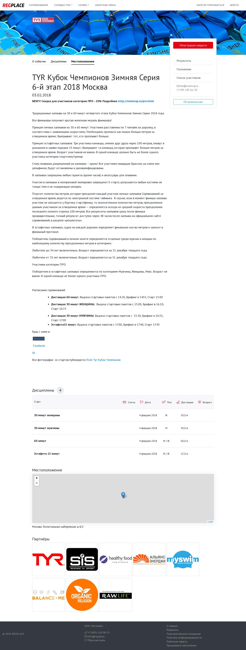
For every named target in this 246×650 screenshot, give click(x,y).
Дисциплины (58, 61)
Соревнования (38, 5)
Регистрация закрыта (193, 45)
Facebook (39, 346)
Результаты (184, 61)
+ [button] (37, 478)
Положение (184, 69)
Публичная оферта (177, 641)
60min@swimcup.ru (187, 86)
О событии (39, 61)
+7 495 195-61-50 (187, 89)
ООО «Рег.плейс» (93, 626)
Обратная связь (105, 5)
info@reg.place (94, 636)
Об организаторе (193, 101)
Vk (33, 353)
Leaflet (210, 522)
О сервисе (172, 626)
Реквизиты (172, 629)
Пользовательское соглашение (184, 633)
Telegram (39, 339)
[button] (63, 5)
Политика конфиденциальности (184, 637)
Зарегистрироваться (210, 5)
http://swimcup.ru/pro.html (135, 101)
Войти (234, 5)
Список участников (188, 78)
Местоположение (82, 61)
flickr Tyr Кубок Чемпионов (103, 360)
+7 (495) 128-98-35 (97, 632)
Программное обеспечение (182, 645)
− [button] (37, 483)
